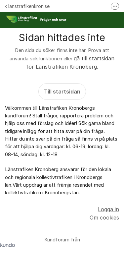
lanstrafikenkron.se (27, 6)
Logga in (108, 209)
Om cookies (104, 217)
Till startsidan (62, 91)
